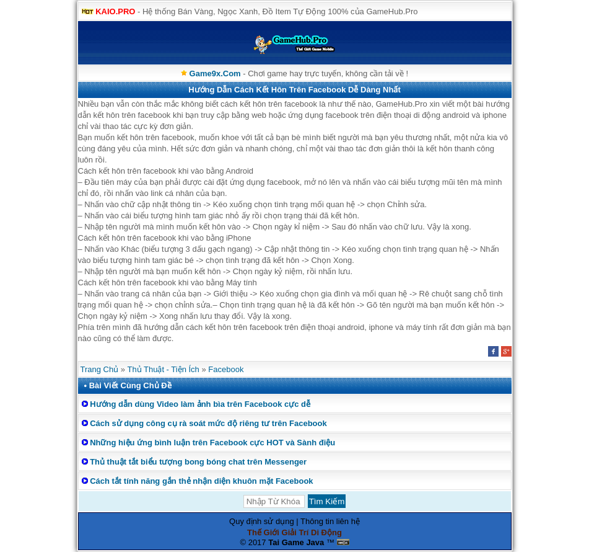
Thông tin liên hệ (330, 521)
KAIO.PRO (115, 11)
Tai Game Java (296, 542)
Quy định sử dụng (261, 521)
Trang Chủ (100, 369)
